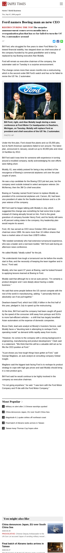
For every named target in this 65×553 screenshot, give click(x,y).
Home (4, 11)
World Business (14, 11)
